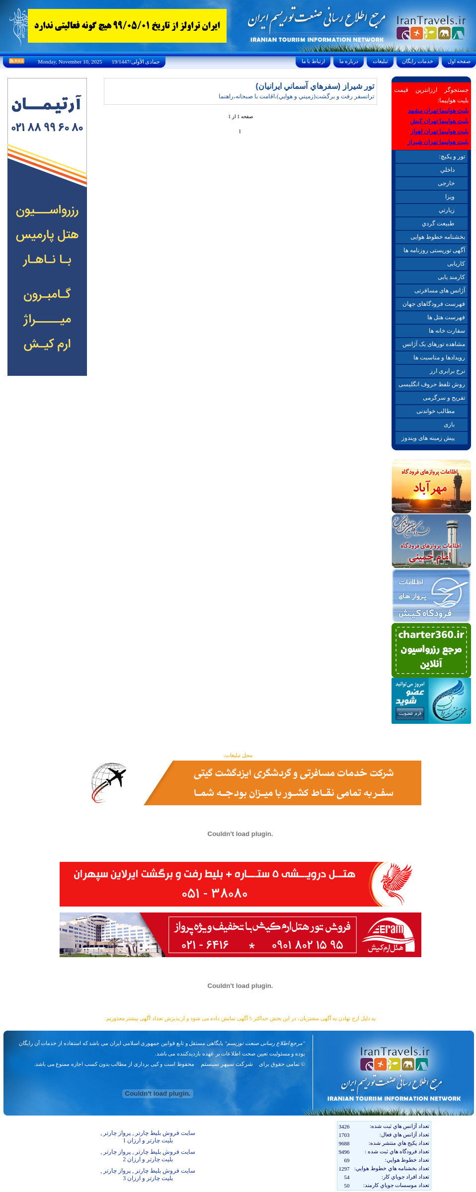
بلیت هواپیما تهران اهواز (439, 131)
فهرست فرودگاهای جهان (433, 303)
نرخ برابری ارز (447, 370)
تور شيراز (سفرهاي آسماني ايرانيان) (315, 86)
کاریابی (456, 263)
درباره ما (349, 61)
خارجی (446, 183)
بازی (449, 424)
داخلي (447, 169)
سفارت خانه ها (447, 330)
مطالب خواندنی (435, 411)
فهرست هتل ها (446, 317)
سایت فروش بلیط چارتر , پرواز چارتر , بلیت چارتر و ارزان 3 (147, 1174)
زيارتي (447, 210)
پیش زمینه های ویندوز (428, 437)
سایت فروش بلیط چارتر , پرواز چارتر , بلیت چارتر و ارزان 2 (147, 1155)
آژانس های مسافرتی (439, 290)
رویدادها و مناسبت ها (439, 357)
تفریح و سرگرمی (444, 397)
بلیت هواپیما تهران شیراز (438, 142)
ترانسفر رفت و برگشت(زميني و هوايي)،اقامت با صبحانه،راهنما (296, 96)
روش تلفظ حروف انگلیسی (431, 384)
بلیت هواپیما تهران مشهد (438, 110)
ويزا (450, 196)
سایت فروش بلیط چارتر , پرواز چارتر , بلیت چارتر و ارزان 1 (147, 1136)
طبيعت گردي (438, 223)
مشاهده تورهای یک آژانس (433, 344)
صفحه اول (459, 61)
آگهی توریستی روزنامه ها (434, 250)
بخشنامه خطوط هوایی (437, 236)
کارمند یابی (451, 277)
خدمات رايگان (418, 61)
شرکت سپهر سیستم (227, 1063)
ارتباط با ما (313, 61)
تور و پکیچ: (452, 156)
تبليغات (380, 61)
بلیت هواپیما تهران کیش (439, 121)
